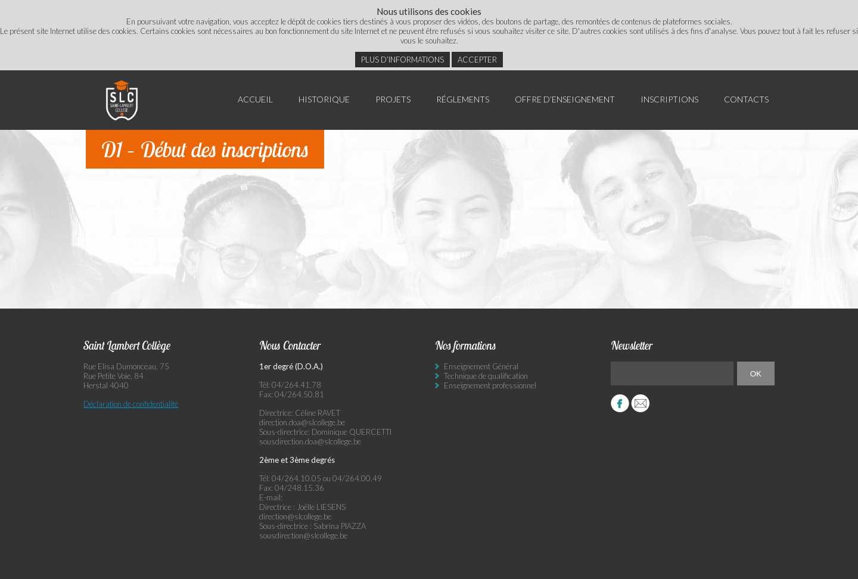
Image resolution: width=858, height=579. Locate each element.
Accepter (477, 59)
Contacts (746, 99)
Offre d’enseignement (565, 99)
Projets (393, 99)
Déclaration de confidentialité (130, 404)
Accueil (255, 99)
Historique (324, 99)
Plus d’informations (402, 59)
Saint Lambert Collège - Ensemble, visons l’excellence (122, 100)
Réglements (462, 99)
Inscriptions (669, 99)
